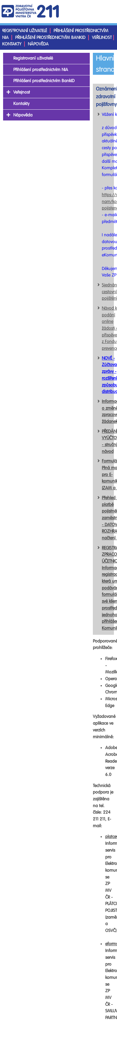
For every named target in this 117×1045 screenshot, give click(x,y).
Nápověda (38, 44)
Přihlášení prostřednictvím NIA (40, 69)
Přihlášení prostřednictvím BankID (50, 37)
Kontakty (11, 44)
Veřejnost (102, 37)
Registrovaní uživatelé (24, 30)
